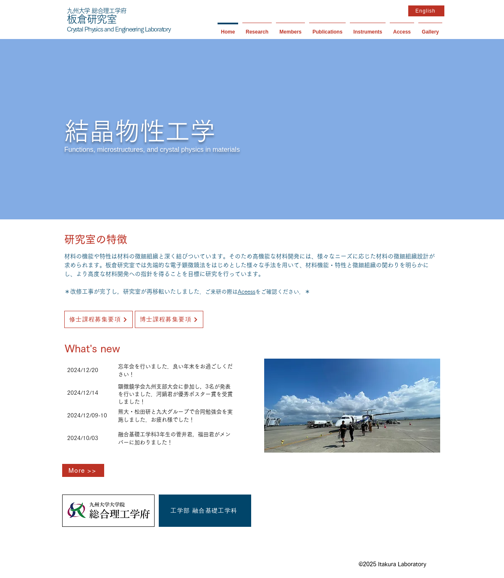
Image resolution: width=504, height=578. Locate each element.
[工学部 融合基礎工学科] (205, 511)
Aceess (246, 291)
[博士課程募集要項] (169, 319)
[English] (426, 10)
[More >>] (83, 470)
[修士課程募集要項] (98, 319)
